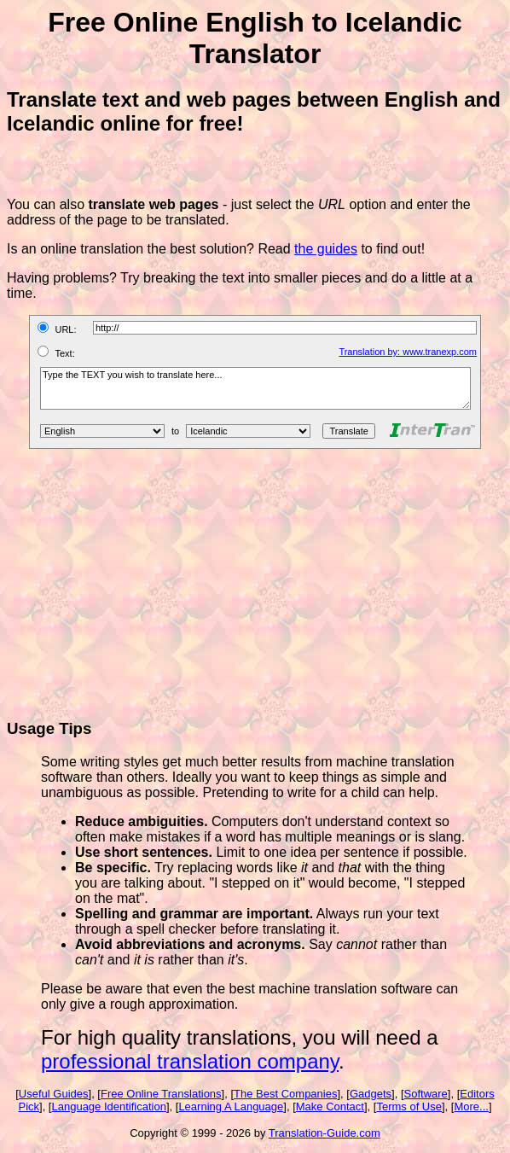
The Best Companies (285, 1093)
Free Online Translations (161, 1093)
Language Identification (108, 1106)
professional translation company (190, 1061)
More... (471, 1106)
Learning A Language (230, 1106)
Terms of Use (409, 1106)
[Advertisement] (258, 583)
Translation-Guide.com (324, 1133)
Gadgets (370, 1093)
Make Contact (330, 1106)
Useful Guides (54, 1093)
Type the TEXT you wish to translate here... (255, 388)
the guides (325, 249)
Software (426, 1093)
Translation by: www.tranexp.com (408, 351)
